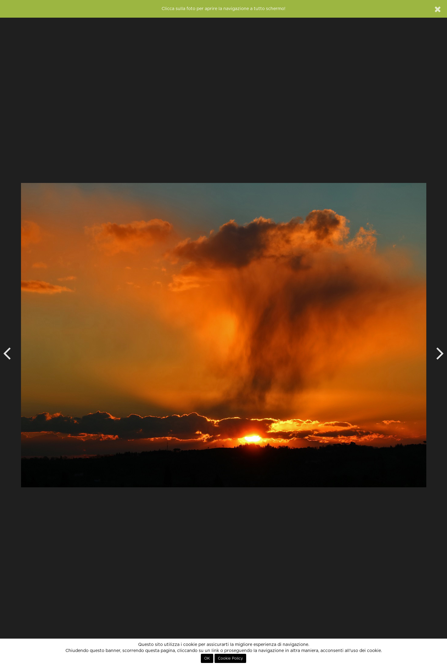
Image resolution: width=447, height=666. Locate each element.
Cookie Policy (230, 658)
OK (207, 658)
